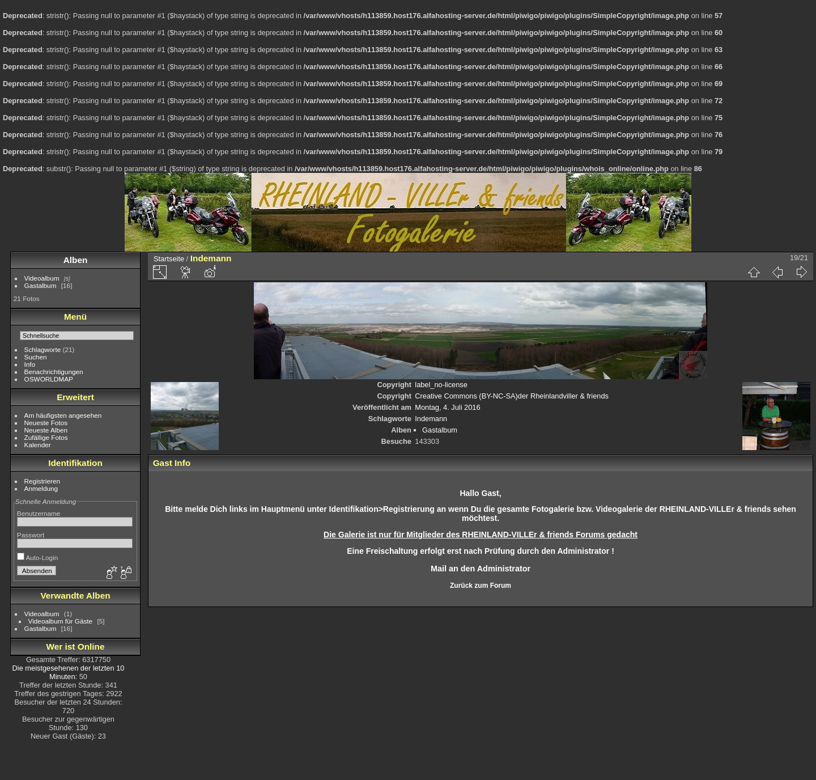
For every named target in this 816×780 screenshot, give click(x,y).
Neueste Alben (46, 430)
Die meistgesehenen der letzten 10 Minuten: (68, 672)
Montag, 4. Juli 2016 (447, 407)
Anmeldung (41, 488)
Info (30, 364)
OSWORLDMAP (48, 379)
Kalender (37, 444)
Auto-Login (37, 557)
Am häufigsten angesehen (63, 415)
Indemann (431, 418)
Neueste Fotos (46, 422)
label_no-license (441, 384)
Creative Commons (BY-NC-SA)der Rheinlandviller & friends (512, 396)
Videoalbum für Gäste (60, 621)
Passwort (30, 535)
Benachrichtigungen (53, 371)
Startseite (169, 259)
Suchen (35, 357)
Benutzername (39, 513)
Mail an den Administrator (480, 568)
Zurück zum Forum (480, 586)
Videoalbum (42, 278)
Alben (75, 260)
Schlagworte (42, 349)
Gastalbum (40, 285)
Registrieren (42, 481)
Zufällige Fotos (46, 437)
